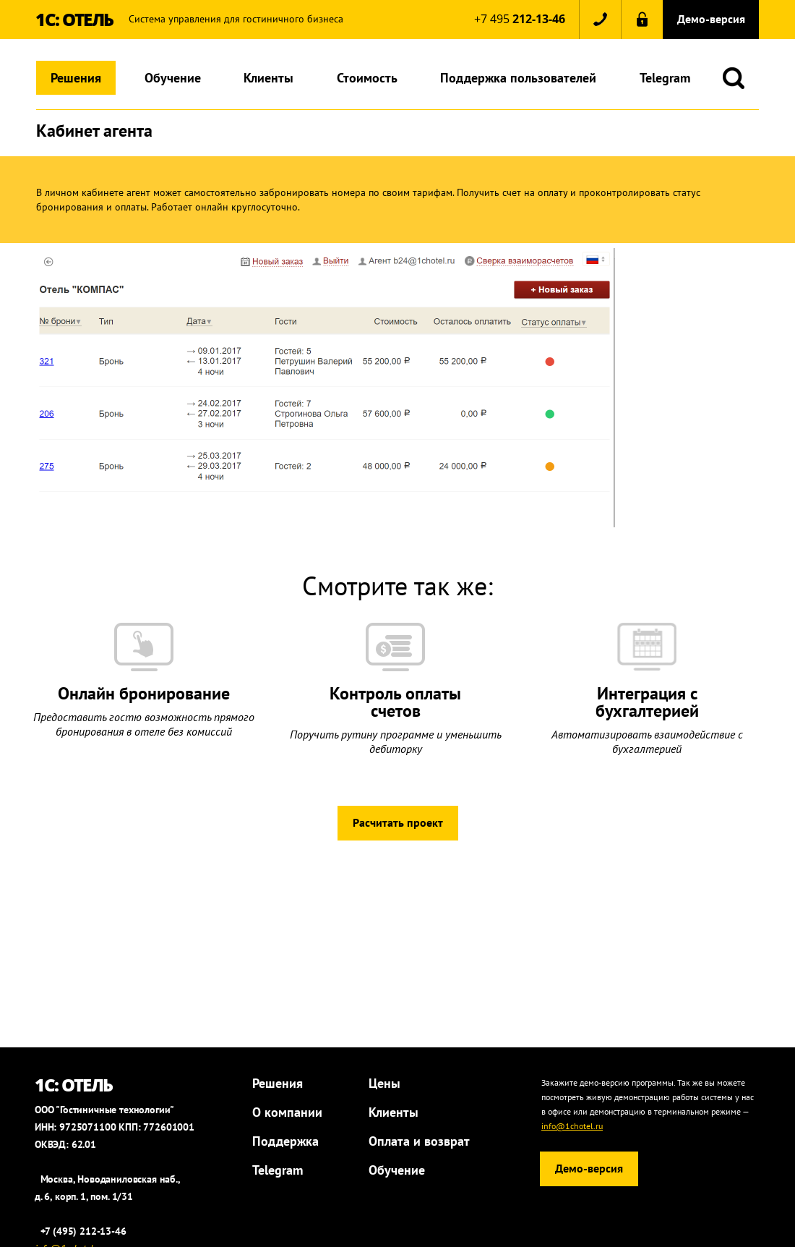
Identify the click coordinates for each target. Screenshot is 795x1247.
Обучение (173, 77)
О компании (287, 1112)
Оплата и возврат (419, 1141)
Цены (384, 1083)
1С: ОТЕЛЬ (74, 19)
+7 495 (519, 19)
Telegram (665, 77)
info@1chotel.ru (572, 1125)
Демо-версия (711, 19)
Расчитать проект (398, 822)
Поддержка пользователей (518, 77)
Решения (76, 77)
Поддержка (285, 1141)
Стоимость (367, 77)
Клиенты (268, 77)
